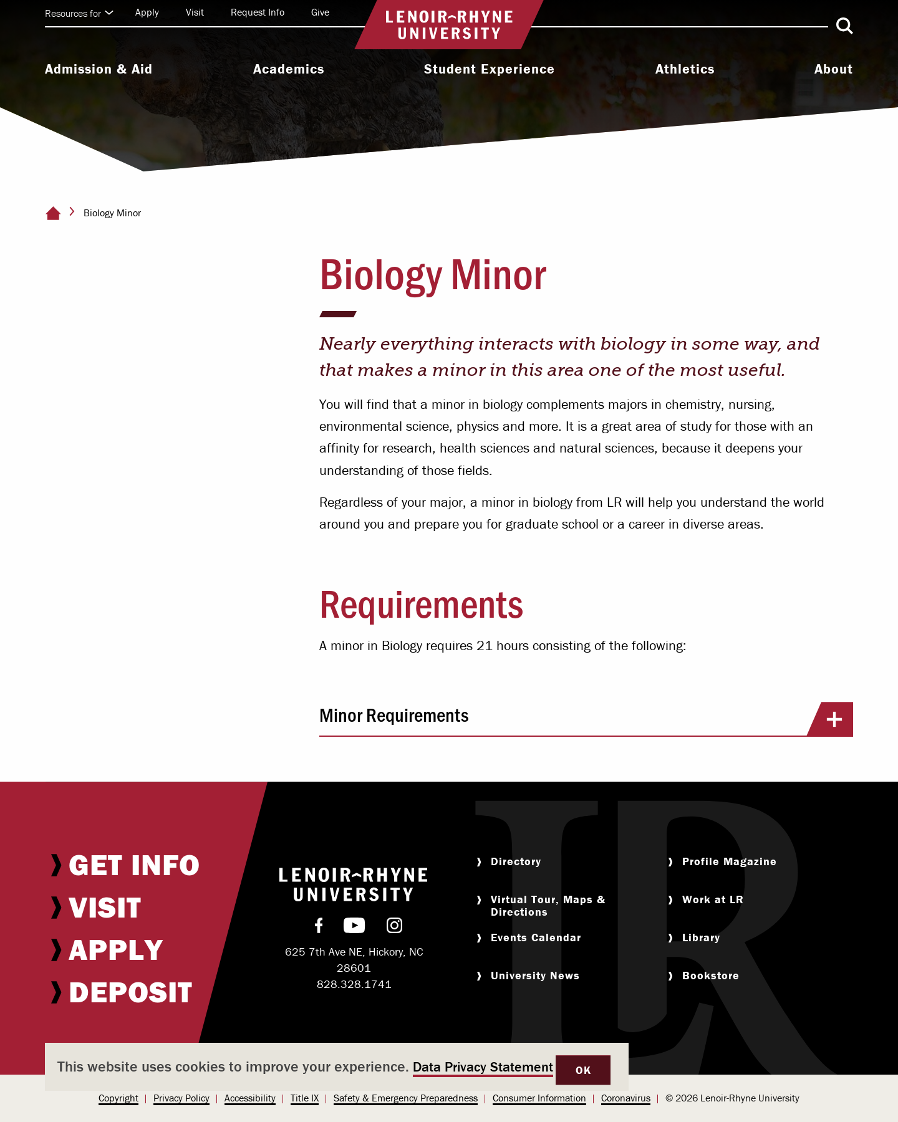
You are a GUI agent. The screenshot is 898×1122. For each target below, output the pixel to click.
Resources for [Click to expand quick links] (79, 13)
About (833, 69)
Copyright (118, 1097)
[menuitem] (99, 70)
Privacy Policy (181, 1097)
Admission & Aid (99, 69)
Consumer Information (539, 1097)
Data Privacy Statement (483, 1066)
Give (320, 12)
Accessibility (250, 1097)
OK (583, 1070)
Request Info (257, 12)
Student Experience (489, 69)
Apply (147, 12)
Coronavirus (625, 1097)
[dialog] (337, 1067)
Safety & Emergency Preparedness (406, 1097)
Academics (288, 69)
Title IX (305, 1097)
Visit (195, 12)
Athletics (685, 69)
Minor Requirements (586, 718)
